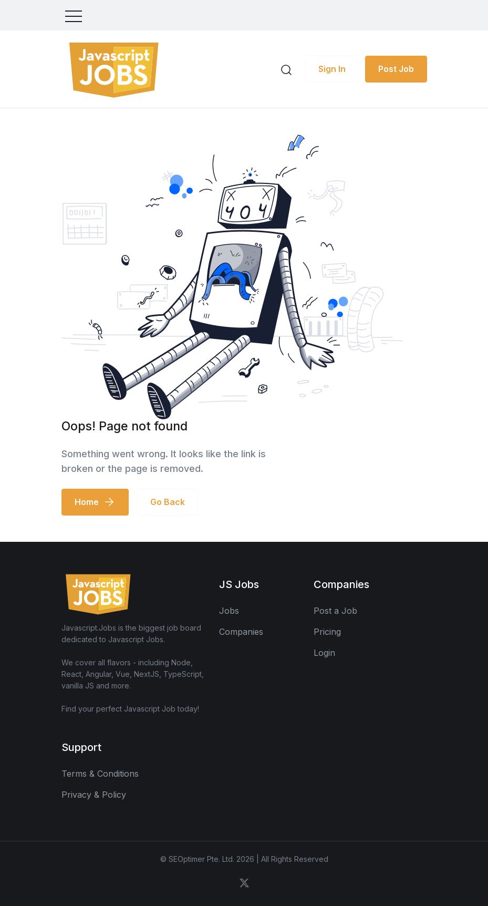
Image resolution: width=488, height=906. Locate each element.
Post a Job (335, 610)
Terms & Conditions (100, 773)
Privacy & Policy (93, 794)
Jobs (229, 610)
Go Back (167, 502)
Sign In (332, 69)
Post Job (396, 69)
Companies (241, 631)
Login (324, 652)
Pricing (327, 631)
